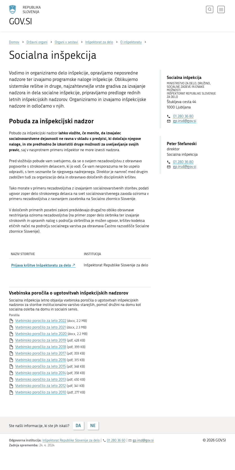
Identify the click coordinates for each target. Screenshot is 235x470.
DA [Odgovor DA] (78, 425)
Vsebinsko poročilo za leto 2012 (40, 385)
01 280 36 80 (183, 116)
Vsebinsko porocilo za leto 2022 (40, 320)
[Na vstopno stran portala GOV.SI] (37, 15)
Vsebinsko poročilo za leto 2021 (40, 327)
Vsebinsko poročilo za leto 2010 (40, 392)
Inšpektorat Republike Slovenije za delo (71, 440)
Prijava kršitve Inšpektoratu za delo (43, 265)
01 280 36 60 (116, 440)
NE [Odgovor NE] (92, 425)
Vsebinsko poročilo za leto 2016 (40, 360)
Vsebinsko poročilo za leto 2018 (40, 346)
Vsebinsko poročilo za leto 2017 (40, 353)
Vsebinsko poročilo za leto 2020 (41, 333)
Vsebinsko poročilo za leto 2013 (40, 379)
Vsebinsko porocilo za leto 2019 (40, 340)
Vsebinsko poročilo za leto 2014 (40, 373)
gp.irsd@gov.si (184, 121)
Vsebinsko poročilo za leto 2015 (40, 366)
